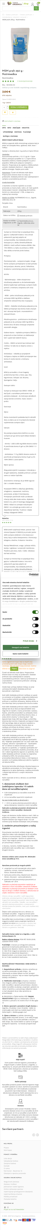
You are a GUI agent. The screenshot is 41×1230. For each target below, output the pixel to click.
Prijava (14, 669)
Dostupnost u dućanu (12, 121)
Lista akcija (8, 1158)
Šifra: (3, 85)
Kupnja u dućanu (10, 136)
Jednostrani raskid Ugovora (14, 1187)
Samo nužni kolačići (20, 654)
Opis (4, 128)
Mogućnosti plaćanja (11, 1182)
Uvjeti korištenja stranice (13, 1194)
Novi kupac (8, 1150)
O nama (7, 1168)
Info (9, 128)
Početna (3, 14)
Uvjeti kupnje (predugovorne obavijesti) (18, 1192)
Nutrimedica (7, 78)
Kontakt (6, 1166)
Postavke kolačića (10, 1199)
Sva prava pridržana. (28, 1216)
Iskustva (25, 128)
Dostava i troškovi (10, 1184)
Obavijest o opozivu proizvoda (15, 1173)
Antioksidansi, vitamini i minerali (14, 17)
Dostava (18, 132)
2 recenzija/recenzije (24, 81)
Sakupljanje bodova (11, 1161)
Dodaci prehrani (12, 15)
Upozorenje (8, 132)
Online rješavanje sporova (13, 1189)
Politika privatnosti (10, 1197)
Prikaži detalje (28, 641)
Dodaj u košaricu (19, 107)
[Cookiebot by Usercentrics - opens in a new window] (29, 574)
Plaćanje (27, 132)
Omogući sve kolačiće (20, 647)
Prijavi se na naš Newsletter (14, 1209)
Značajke (16, 128)
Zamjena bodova (10, 1163)
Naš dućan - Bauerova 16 (13, 1171)
